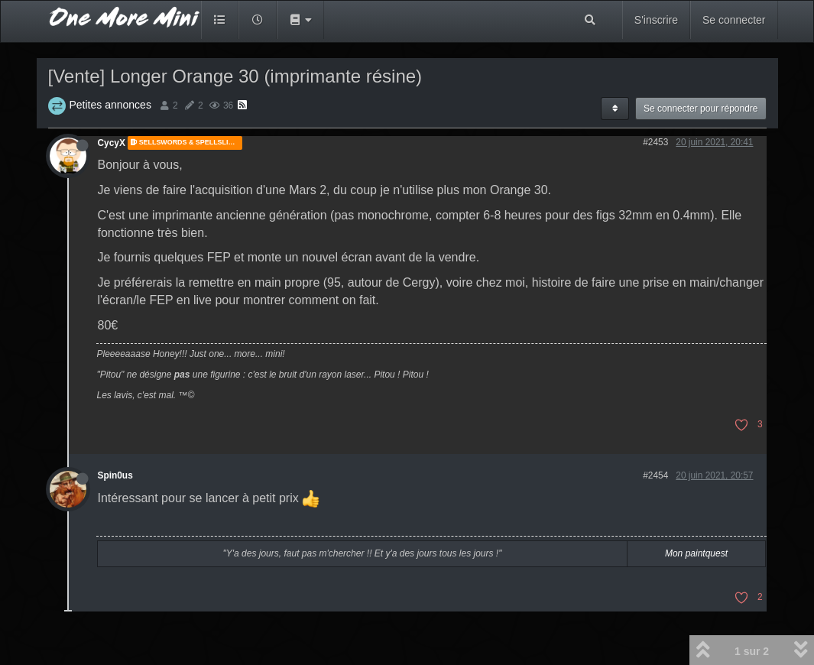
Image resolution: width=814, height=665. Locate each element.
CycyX (111, 143)
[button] (300, 20)
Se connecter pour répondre (700, 108)
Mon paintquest (696, 553)
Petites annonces (110, 105)
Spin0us (115, 475)
